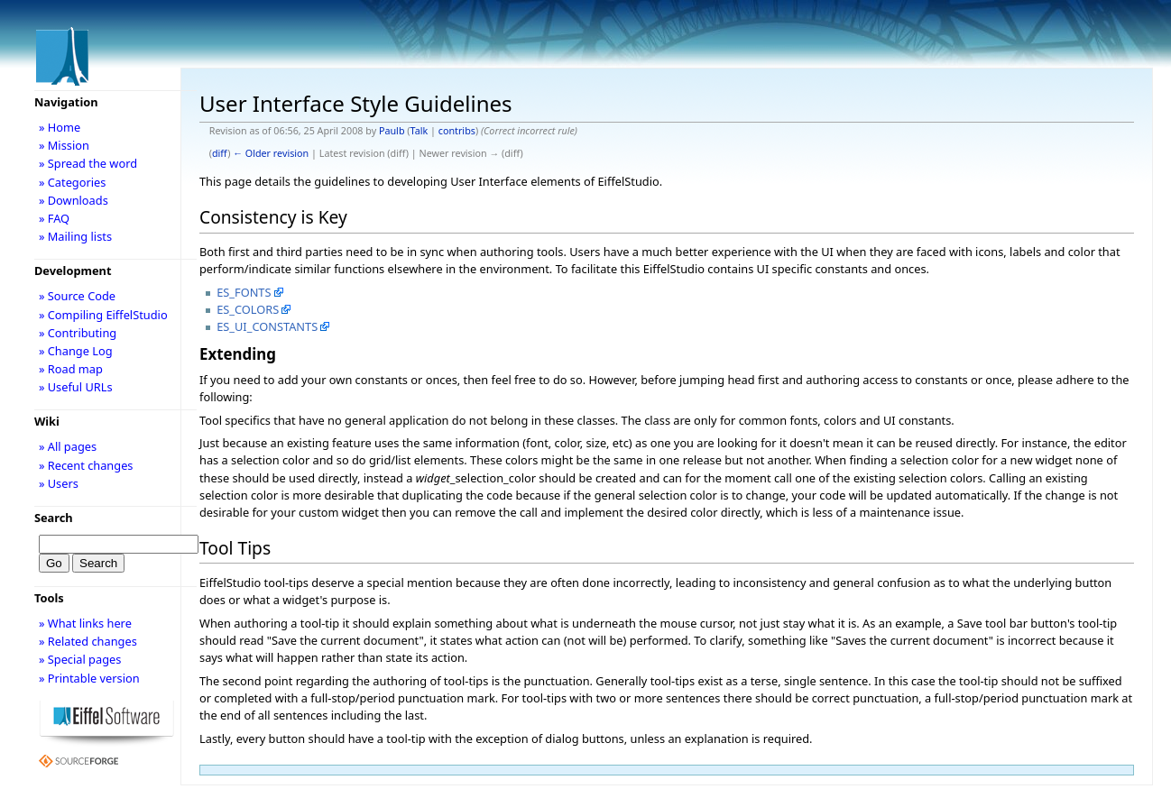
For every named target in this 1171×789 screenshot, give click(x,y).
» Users (58, 483)
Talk (419, 130)
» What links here (85, 623)
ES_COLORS (248, 309)
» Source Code (77, 296)
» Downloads (73, 200)
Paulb (392, 130)
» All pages (68, 446)
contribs (456, 130)
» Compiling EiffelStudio (103, 315)
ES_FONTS (244, 292)
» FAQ (54, 218)
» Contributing (77, 333)
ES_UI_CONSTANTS (267, 326)
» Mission (64, 145)
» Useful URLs (76, 387)
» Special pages (80, 659)
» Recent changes (86, 465)
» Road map (71, 369)
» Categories (72, 182)
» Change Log (76, 351)
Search (53, 517)
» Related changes (88, 641)
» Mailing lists (75, 236)
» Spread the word (88, 163)
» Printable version (89, 678)
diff (219, 153)
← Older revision (271, 153)
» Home (59, 127)
